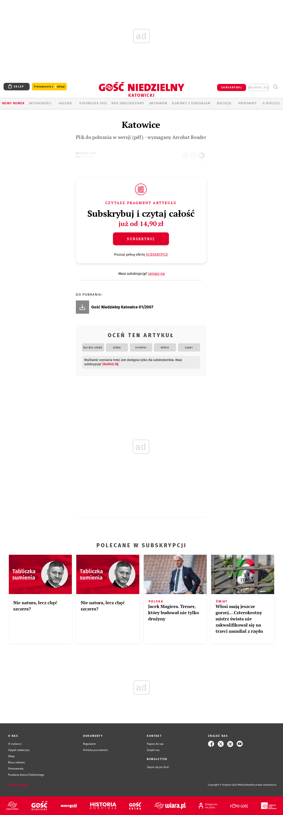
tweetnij (194, 154)
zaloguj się (259, 87)
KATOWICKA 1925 (93, 103)
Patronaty (247, 103)
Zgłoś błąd (18, 785)
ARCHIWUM (158, 103)
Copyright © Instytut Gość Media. (226, 784)
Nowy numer (13, 103)
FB (186, 154)
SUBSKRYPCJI (157, 254)
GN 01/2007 (85, 156)
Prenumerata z (49, 86)
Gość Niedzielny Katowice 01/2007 (122, 307)
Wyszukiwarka (275, 87)
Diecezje (224, 103)
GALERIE (65, 103)
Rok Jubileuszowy (127, 103)
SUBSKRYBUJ (231, 87)
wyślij (202, 154)
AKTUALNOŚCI (40, 103)
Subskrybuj (141, 238)
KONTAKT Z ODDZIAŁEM (191, 103)
